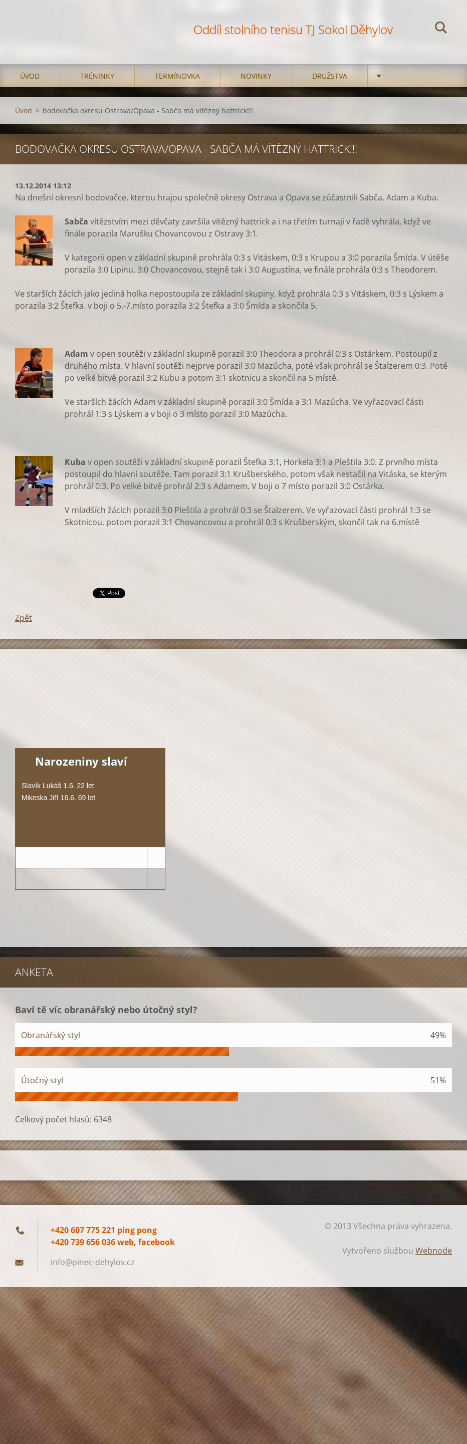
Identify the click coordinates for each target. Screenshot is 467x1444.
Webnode (433, 1250)
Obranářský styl (50, 1035)
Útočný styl (42, 1080)
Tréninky (97, 76)
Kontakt (404, 76)
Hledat (441, 29)
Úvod (30, 76)
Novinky (256, 76)
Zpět (23, 617)
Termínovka (177, 76)
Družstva (329, 76)
